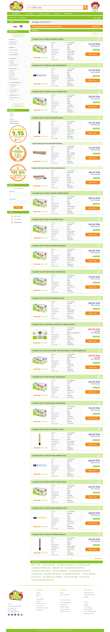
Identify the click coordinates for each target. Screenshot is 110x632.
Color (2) (12, 99)
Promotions (11, 39)
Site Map (86, 604)
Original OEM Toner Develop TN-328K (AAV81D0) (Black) (48, 168)
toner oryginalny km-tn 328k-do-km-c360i (40, 567)
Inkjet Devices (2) (14, 95)
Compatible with (12, 58)
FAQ (11, 117)
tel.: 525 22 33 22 (12, 608)
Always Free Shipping (65, 602)
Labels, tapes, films (43, 13)
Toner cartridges (29, 13)
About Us (12, 119)
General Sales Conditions (42, 608)
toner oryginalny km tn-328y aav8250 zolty (41, 570)
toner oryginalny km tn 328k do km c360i (66, 564)
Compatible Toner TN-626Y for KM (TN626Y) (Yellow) (48, 429)
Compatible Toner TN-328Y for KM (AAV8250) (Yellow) (48, 298)
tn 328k (38, 564)
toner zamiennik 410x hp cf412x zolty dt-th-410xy (42, 580)
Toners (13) (13, 92)
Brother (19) (12, 61)
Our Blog (86, 597)
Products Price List (64, 611)
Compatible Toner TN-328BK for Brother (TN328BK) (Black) (49, 91)
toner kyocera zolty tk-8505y (70, 576)
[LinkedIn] (18, 615)
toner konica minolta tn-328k (48, 564)
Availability (11, 47)
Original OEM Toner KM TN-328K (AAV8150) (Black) (47, 143)
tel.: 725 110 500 (12, 610)
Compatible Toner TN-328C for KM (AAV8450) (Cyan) (47, 219)
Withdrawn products (89, 613)
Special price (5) (13, 43)
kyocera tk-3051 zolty (84, 576)
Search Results (22, 17)
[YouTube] (22, 615)
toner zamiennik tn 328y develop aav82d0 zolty (80, 570)
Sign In (99, 17)
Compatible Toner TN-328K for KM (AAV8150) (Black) (47, 39)
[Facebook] (9, 615)
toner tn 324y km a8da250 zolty (60, 570)
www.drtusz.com (13, 17)
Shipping (12, 115)
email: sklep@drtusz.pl (13, 611)
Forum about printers (89, 594)
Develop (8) (12, 63)
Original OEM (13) (14, 90)
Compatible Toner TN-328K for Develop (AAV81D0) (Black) (49, 65)
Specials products (64, 607)
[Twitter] (15, 615)
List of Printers (87, 607)
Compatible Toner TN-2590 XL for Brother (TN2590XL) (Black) (50, 193)
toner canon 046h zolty (36, 573)
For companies (40, 599)
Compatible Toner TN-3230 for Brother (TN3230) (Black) (48, 403)
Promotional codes (64, 609)
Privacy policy (39, 605)
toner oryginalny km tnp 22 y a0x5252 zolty (52, 576)
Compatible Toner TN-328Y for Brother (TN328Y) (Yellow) (49, 482)
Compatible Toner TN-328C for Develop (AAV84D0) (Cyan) (49, 455)
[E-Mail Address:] (18, 202)
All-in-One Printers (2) (15, 97)
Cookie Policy (39, 610)
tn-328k (33, 564)
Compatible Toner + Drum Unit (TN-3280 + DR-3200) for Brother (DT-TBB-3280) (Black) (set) (59, 350)
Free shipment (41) (13, 41)
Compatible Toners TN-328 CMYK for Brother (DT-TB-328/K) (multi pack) (53, 324)
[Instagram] (12, 615)
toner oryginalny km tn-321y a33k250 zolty (74, 567)
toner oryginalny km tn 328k (83, 564)
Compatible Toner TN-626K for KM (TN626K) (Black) (47, 118)
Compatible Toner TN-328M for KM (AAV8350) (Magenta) (49, 245)
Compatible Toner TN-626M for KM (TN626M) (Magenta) (48, 534)
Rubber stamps (68, 13)
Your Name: (12, 191)
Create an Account (64, 594)
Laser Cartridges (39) (15, 82)
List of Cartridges (88, 609)
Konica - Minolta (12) (14, 65)
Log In (94, 17)
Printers (57, 13)
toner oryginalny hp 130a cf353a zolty (52, 573)
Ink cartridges (15, 13)
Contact (12, 113)
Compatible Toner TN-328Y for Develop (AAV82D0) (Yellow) (49, 508)
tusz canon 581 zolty (36, 576)
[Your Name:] (18, 194)
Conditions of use (40, 603)
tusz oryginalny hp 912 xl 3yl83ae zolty (71, 573)
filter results (18, 35)
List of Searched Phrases (90, 611)
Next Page (98, 558)
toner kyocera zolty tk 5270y (88, 573)
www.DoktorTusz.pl (88, 592)
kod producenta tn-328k (57, 567)
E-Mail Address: (12, 199)
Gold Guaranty (63, 604)
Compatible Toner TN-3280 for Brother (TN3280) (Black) (48, 272)
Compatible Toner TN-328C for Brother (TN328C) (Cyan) (48, 377)
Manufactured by (13, 68)
